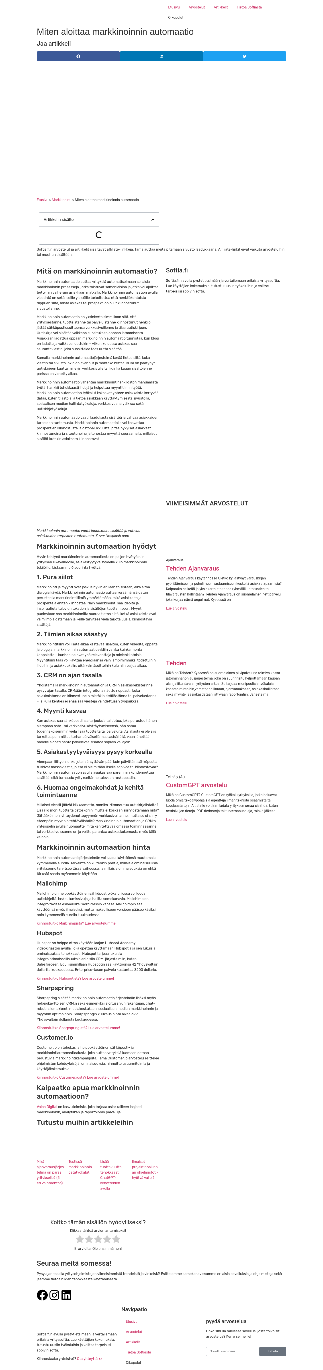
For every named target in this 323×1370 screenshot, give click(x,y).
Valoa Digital (47, 1107)
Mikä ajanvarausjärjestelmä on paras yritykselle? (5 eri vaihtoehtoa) (50, 1172)
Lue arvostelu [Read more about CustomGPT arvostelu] (176, 820)
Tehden (176, 663)
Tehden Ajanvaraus (192, 568)
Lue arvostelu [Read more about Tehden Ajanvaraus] (176, 608)
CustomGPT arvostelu (196, 785)
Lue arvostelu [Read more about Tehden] (176, 703)
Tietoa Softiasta (249, 7)
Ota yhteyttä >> (89, 1359)
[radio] (80, 1240)
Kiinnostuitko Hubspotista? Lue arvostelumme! (75, 978)
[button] (78, 56)
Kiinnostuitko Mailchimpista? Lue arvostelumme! (77, 923)
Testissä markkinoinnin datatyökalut (80, 1167)
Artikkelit (221, 7)
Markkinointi (61, 200)
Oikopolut (175, 17)
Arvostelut (197, 7)
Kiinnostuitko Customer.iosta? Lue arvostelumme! (78, 1077)
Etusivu (174, 7)
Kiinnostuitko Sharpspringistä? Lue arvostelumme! (78, 1028)
